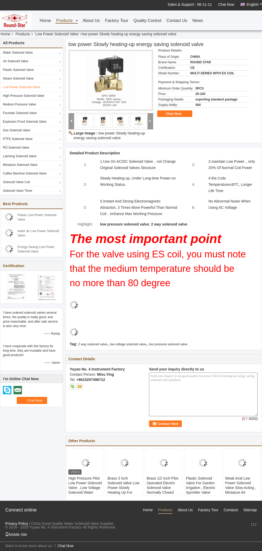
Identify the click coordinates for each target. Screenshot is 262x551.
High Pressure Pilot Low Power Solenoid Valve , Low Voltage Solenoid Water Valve (85, 487)
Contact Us (176, 21)
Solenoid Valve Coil (16, 182)
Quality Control (147, 21)
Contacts (230, 510)
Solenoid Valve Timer (17, 191)
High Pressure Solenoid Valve (24, 96)
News (198, 21)
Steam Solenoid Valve (18, 78)
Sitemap (250, 510)
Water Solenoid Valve (18, 52)
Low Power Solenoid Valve (57, 34)
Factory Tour (116, 21)
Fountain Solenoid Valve (20, 113)
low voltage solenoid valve (128, 344)
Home (45, 21)
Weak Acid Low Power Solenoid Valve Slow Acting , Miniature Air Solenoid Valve (240, 487)
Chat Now (226, 4)
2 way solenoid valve (92, 344)
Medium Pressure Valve (19, 104)
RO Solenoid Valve (16, 147)
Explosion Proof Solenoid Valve (25, 121)
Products (64, 21)
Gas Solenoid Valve (16, 130)
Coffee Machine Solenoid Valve (24, 173)
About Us (91, 21)
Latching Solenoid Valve (19, 156)
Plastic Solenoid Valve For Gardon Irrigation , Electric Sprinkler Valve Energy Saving (200, 487)
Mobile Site (16, 534)
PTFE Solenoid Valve (17, 139)
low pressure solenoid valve (168, 344)
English (254, 4)
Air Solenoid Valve (15, 61)
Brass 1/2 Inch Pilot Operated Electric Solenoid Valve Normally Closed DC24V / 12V (162, 487)
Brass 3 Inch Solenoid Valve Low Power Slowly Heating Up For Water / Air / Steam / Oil (123, 490)
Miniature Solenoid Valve (20, 165)
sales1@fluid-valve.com (237, 529)
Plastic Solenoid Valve (18, 70)
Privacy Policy (16, 523)
